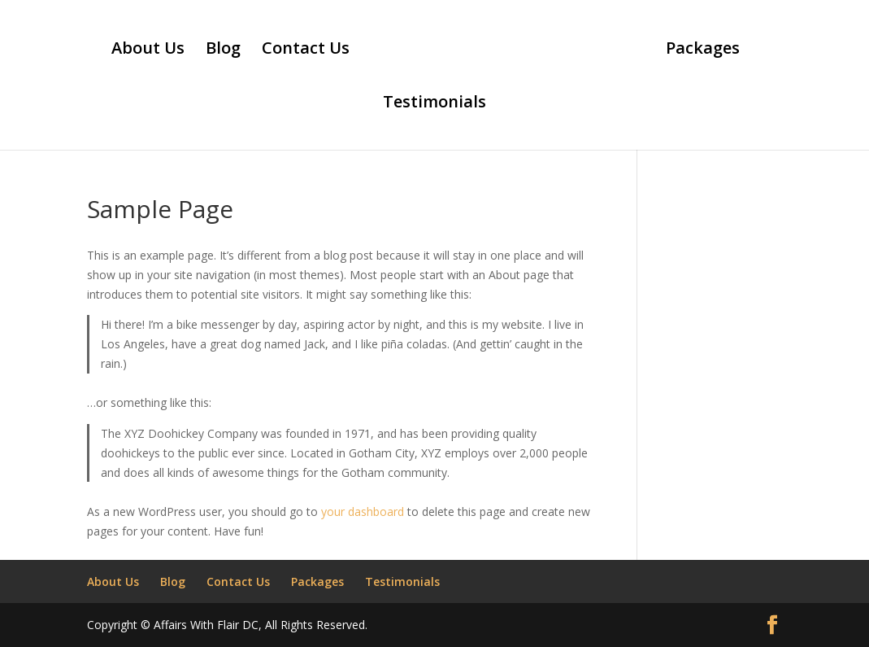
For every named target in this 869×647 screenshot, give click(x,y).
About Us (148, 50)
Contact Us (306, 50)
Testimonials (434, 104)
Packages (703, 50)
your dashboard (362, 511)
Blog (223, 50)
